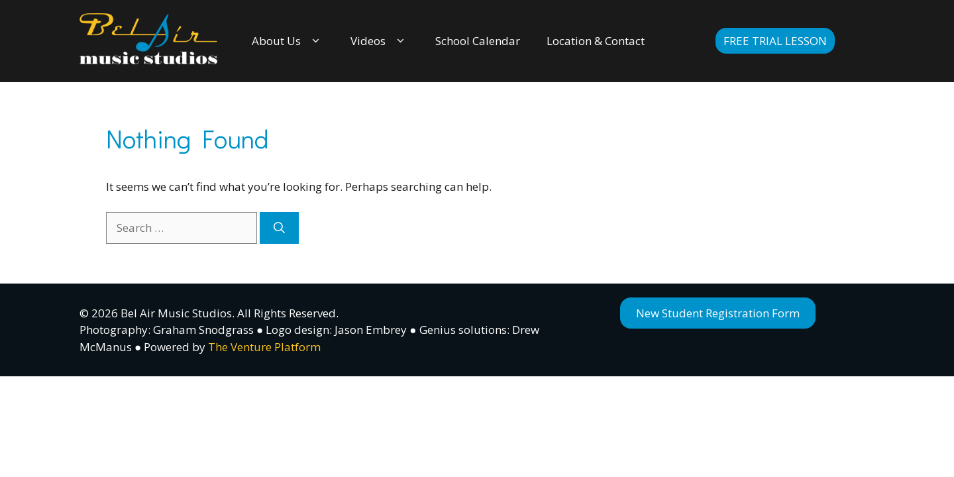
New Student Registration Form (718, 313)
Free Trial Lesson (775, 40)
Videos (379, 41)
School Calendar (477, 40)
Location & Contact (596, 40)
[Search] (279, 228)
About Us (288, 41)
